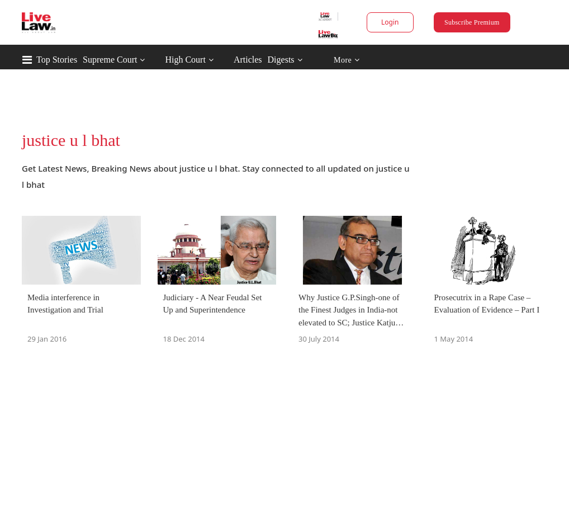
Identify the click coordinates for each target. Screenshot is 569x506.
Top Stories (56, 59)
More (347, 60)
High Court (185, 59)
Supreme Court (110, 59)
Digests (281, 59)
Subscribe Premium (471, 22)
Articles (248, 59)
